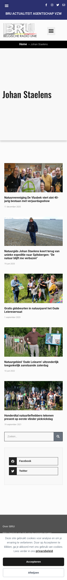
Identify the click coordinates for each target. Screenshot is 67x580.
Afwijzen (33, 572)
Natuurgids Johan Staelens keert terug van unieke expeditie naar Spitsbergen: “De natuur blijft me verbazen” (31, 254)
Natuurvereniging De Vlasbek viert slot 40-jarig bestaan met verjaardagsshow (31, 199)
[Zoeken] (58, 436)
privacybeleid (44, 551)
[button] (6, 5)
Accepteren (33, 561)
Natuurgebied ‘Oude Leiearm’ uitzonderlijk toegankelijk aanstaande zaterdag (31, 363)
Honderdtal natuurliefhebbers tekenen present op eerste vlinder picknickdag (29, 417)
